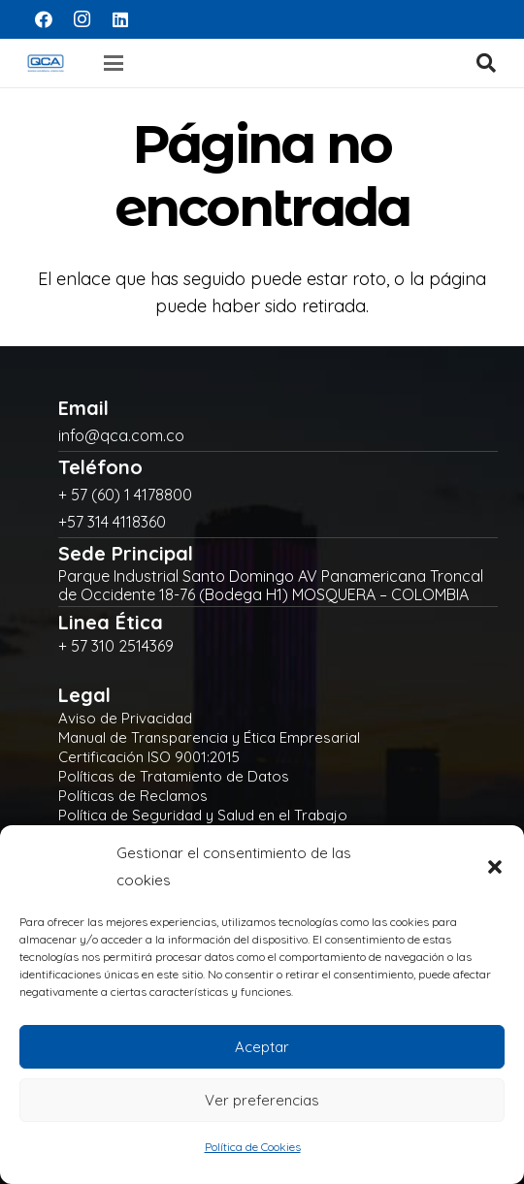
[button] (495, 867)
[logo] (45, 63)
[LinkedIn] (120, 19)
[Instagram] (82, 19)
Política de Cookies (253, 1146)
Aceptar (262, 1047)
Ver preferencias (262, 1100)
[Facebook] (43, 19)
